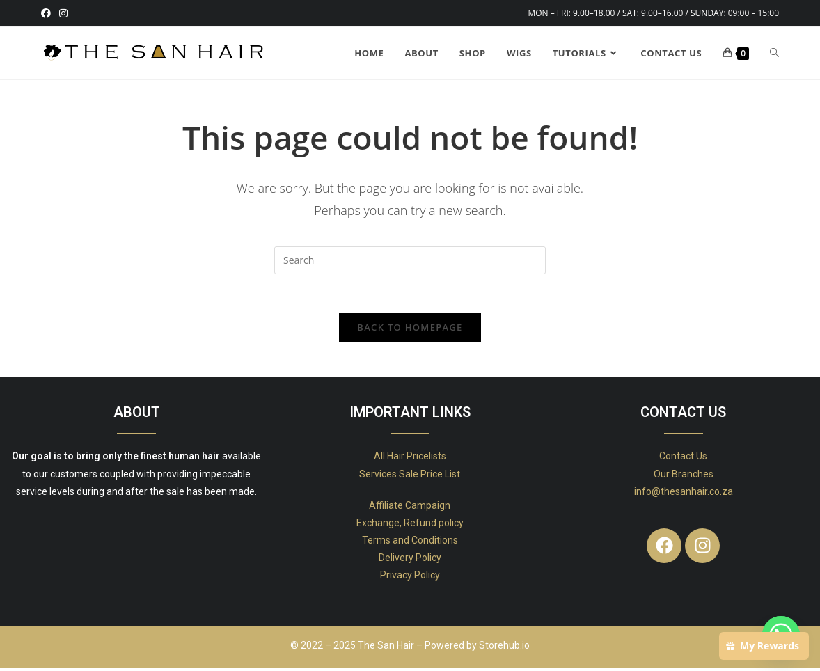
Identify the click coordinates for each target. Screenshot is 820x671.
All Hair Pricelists (410, 459)
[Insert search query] (410, 260)
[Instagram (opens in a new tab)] (63, 13)
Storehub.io (504, 648)
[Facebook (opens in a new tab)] (48, 13)
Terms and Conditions (410, 543)
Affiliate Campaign (409, 508)
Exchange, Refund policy (410, 525)
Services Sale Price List (409, 476)
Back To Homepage (409, 330)
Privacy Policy (410, 578)
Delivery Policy (410, 561)
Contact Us (683, 459)
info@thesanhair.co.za (683, 494)
